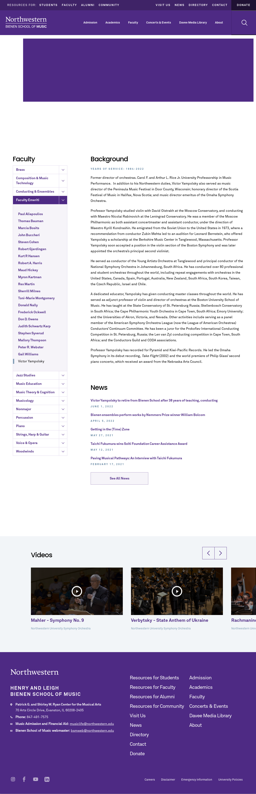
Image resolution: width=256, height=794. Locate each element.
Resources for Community (157, 706)
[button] (208, 579)
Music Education (41, 452)
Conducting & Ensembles (41, 260)
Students (48, 5)
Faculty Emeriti (41, 269)
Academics (112, 22)
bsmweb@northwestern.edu (92, 730)
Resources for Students (154, 677)
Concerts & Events (158, 22)
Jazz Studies (41, 444)
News (180, 5)
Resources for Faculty (152, 687)
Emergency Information (196, 779)
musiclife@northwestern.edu (92, 724)
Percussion (41, 486)
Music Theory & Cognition (41, 461)
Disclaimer (168, 779)
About (219, 22)
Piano (41, 495)
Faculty (69, 5)
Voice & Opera (41, 512)
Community (109, 5)
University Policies (230, 779)
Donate (243, 5)
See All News (119, 481)
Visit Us (163, 5)
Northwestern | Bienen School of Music (26, 22)
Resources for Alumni (152, 696)
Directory (198, 5)
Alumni (88, 5)
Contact (220, 5)
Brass (41, 238)
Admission (90, 22)
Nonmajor (41, 478)
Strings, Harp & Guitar (41, 503)
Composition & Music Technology (41, 249)
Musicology (41, 469)
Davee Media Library (193, 22)
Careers (150, 779)
